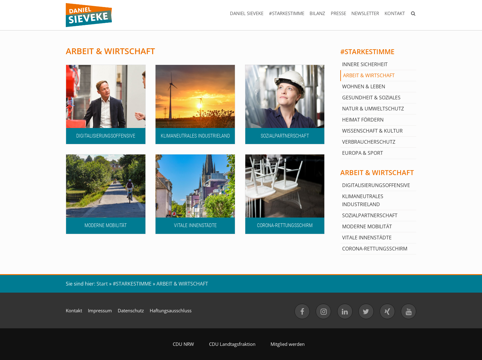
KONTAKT (395, 13)
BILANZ (317, 13)
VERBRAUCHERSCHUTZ (368, 141)
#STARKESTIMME (286, 13)
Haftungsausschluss (171, 310)
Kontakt (74, 310)
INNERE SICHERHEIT (365, 64)
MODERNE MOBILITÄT (367, 226)
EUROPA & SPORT (362, 153)
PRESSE (338, 13)
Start (102, 283)
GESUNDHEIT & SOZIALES (371, 97)
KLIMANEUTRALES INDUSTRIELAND (362, 200)
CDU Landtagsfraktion (232, 344)
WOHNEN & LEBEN (363, 86)
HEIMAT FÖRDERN (363, 119)
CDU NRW (183, 344)
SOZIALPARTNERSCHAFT (369, 215)
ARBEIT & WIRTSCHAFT (369, 75)
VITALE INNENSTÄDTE (367, 237)
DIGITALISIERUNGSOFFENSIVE (376, 185)
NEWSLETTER (365, 13)
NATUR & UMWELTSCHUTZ (373, 108)
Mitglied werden (288, 344)
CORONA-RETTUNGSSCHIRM (374, 248)
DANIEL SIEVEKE (246, 13)
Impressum (100, 310)
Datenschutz (131, 310)
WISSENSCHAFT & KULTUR (372, 130)
